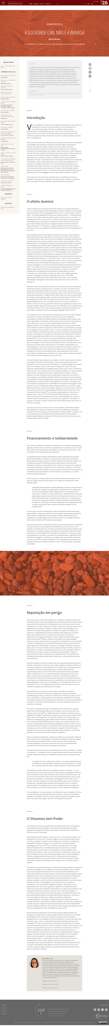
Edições (36, 8)
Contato (48, 8)
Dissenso (42, 97)
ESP (92, 8)
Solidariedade (54, 95)
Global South (41, 95)
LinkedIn (102, 1011)
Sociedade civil (33, 95)
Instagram (98, 1011)
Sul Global (47, 95)
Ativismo (61, 95)
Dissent (37, 97)
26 (101, 5)
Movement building (74, 95)
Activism (32, 97)
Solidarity (66, 95)
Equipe (42, 8)
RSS (106, 1011)
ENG (89, 8)
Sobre (31, 8)
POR (85, 8)
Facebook (95, 1011)
